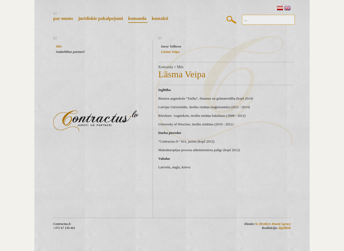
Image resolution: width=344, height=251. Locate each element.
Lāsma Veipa (170, 52)
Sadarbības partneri (70, 52)
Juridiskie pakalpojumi (101, 18)
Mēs (59, 46)
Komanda (138, 18)
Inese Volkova (171, 46)
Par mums (63, 18)
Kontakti (160, 18)
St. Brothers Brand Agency (273, 224)
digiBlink (284, 228)
